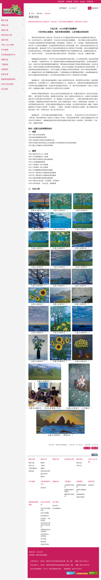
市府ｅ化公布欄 (7, 45)
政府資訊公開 (6, 35)
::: (2, 1)
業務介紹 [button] (4, 25)
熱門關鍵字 (63, 8)
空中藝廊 (4, 50)
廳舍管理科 (44, 474)
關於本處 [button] (4, 20)
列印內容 (97, 16)
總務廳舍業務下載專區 (69, 490)
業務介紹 (44, 459)
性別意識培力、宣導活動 (45, 535)
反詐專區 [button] (4, 89)
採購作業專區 (80, 497)
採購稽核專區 (80, 494)
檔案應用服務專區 (8, 79)
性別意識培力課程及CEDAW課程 (45, 525)
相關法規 (4, 60)
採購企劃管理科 (45, 471)
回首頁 (76, 1)
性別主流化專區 (45, 503)
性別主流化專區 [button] (7, 84)
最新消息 (39, 13)
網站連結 (43, 541)
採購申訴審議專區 (81, 490)
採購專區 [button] (4, 69)
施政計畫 (4, 30)
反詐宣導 (55, 505)
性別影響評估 (45, 516)
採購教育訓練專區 (81, 486)
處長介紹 (31, 465)
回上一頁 (87, 448)
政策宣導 (91, 481)
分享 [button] (95, 1)
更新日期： (32, 552)
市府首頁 (90, 1)
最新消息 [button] (4, 40)
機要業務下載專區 (69, 495)
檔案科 (43, 476)
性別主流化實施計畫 (45, 509)
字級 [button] (98, 1)
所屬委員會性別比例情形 (45, 530)
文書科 (43, 465)
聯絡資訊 (31, 471)
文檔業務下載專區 (69, 486)
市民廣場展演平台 (45, 483)
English (82, 1)
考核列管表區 (45, 544)
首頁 (32, 13)
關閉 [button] (95, 455)
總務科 (43, 468)
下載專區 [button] (4, 64)
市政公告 (79, 465)
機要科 (43, 463)
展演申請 (43, 487)
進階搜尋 (95, 8)
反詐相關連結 (56, 508)
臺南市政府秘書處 (13, 9)
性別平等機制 (45, 513)
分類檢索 (69, 1)
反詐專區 (55, 502)
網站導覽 (61, 1)
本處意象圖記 (33, 468)
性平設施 (43, 539)
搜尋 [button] (89, 8)
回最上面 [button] (94, 448)
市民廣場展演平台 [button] (8, 55)
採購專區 (79, 481)
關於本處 (32, 459)
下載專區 (67, 481)
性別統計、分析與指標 (45, 519)
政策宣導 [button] (4, 74)
